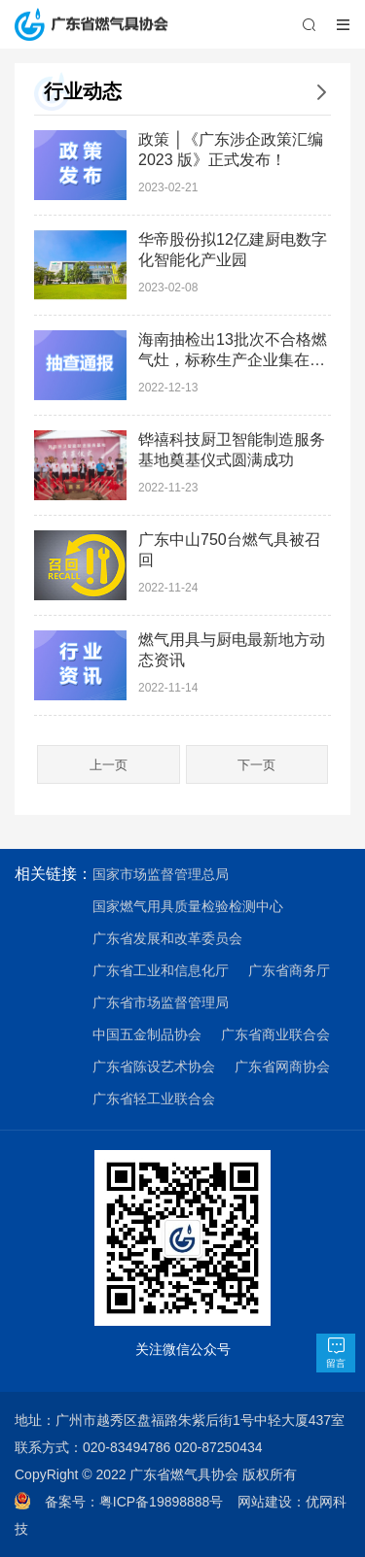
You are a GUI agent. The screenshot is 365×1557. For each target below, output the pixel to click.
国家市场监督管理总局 (160, 874)
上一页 (109, 765)
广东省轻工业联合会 (153, 1098)
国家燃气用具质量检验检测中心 (187, 906)
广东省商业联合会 (275, 1034)
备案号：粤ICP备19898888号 (141, 1501)
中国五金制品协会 (146, 1034)
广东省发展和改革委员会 (167, 938)
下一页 (256, 765)
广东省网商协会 (282, 1066)
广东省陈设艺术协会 (153, 1066)
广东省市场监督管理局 (160, 1002)
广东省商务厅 (289, 970)
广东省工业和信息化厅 (160, 970)
